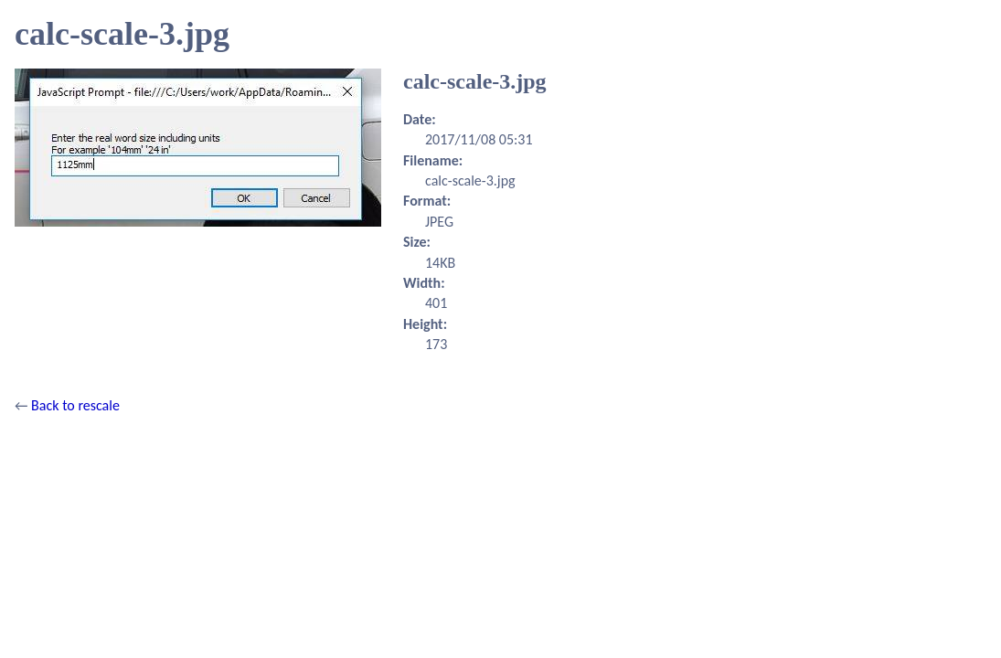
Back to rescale (75, 405)
